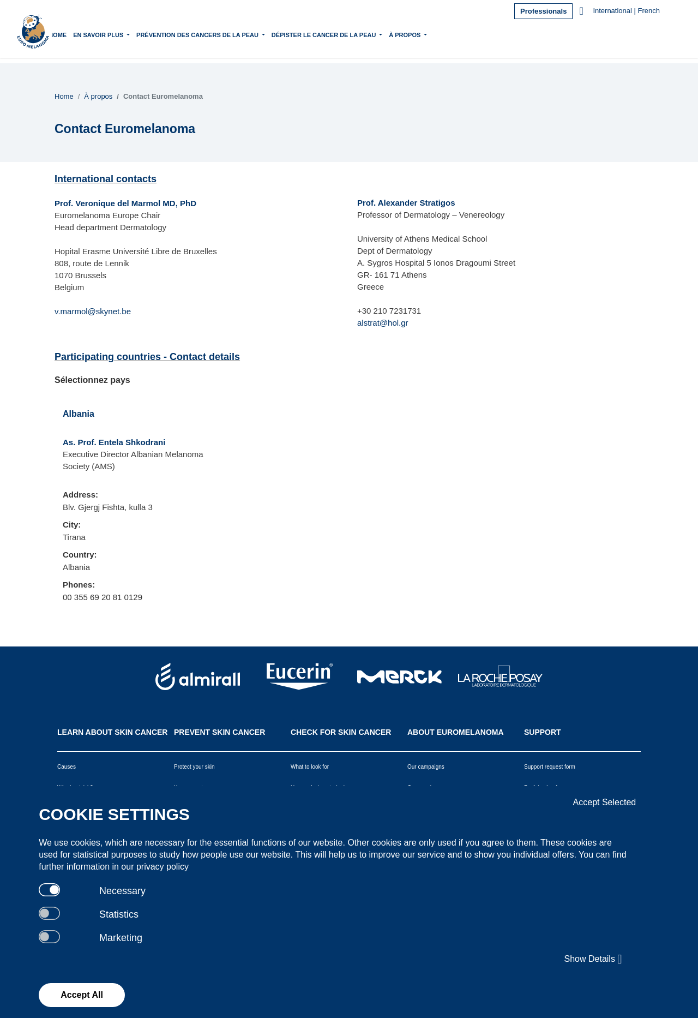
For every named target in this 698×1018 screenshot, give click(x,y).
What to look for (310, 767)
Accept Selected (604, 802)
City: (72, 524)
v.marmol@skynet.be (93, 311)
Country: (80, 554)
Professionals (543, 11)
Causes (66, 767)
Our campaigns (425, 767)
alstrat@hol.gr (382, 322)
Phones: (79, 584)
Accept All (82, 994)
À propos (437, 33)
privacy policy (162, 866)
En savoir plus (131, 33)
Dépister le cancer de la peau (356, 33)
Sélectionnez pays (92, 380)
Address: (80, 494)
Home (89, 35)
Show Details (593, 959)
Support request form (549, 767)
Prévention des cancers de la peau (230, 33)
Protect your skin (194, 767)
